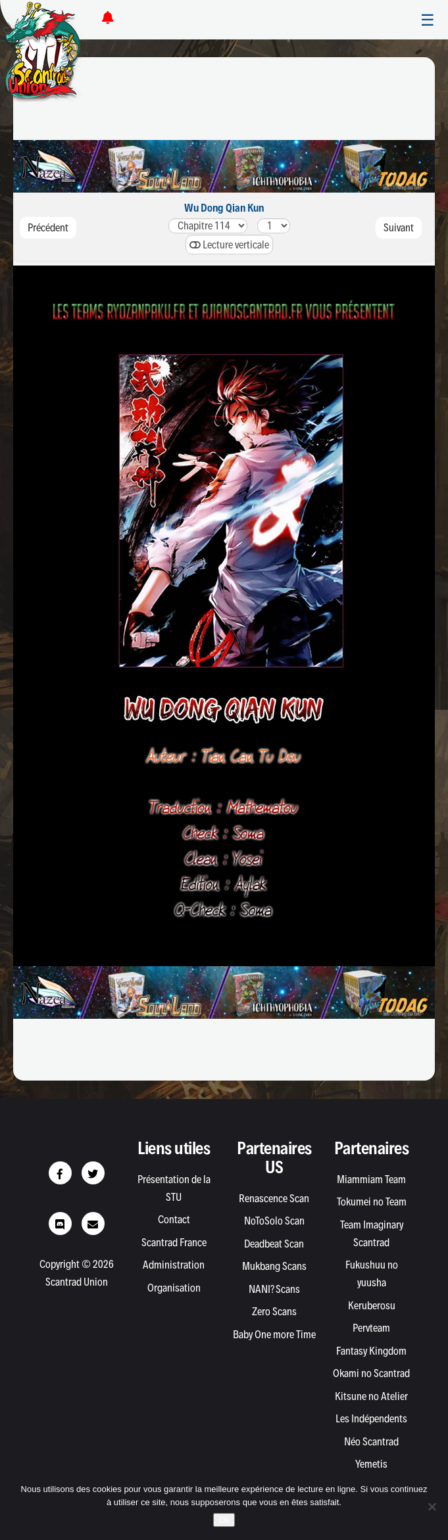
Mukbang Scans (274, 1266)
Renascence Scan (274, 1198)
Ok (224, 1520)
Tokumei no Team (372, 1201)
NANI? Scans (274, 1289)
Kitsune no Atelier (371, 1396)
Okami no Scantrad (371, 1373)
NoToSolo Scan (274, 1220)
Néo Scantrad (371, 1441)
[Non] (431, 1506)
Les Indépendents (371, 1418)
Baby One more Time (274, 1334)
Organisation (174, 1288)
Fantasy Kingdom (371, 1351)
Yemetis (371, 1464)
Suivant (399, 227)
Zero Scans (274, 1311)
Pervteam (371, 1328)
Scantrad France (174, 1242)
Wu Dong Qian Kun (224, 208)
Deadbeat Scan (274, 1243)
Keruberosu (371, 1305)
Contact (174, 1219)
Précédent (48, 227)
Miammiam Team (371, 1179)
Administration (174, 1265)
